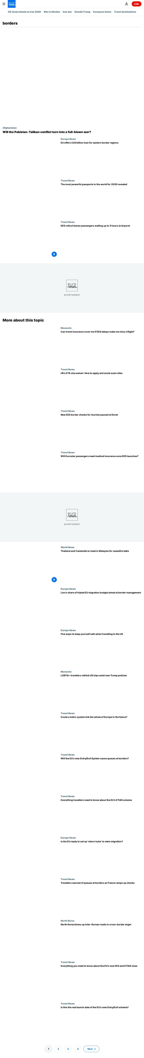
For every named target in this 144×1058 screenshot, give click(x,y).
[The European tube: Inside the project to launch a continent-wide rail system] (101, 732)
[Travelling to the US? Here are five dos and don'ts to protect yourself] (101, 650)
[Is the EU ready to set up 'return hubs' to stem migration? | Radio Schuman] (101, 857)
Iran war (67, 11)
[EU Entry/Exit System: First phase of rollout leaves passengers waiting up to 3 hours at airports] (101, 241)
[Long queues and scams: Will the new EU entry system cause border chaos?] (101, 981)
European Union (102, 11)
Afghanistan (10, 127)
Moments (66, 328)
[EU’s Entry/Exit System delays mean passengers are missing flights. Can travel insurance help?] (101, 347)
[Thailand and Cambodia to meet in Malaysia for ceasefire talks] (101, 567)
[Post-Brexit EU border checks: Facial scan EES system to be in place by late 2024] (101, 1023)
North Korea (67, 920)
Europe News (68, 139)
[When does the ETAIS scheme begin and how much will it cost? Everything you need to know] (101, 815)
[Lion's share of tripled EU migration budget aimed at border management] (101, 608)
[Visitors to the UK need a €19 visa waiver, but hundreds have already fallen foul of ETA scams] (101, 389)
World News (67, 547)
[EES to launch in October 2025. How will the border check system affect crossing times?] (101, 774)
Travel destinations (125, 11)
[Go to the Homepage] (12, 4)
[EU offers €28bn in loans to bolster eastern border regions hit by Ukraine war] (101, 158)
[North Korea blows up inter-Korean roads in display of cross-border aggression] (101, 940)
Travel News (68, 180)
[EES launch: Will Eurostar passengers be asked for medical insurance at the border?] (101, 472)
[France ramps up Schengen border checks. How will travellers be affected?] (101, 898)
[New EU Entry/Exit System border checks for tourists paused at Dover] (101, 430)
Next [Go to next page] (90, 1048)
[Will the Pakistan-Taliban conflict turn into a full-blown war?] (72, 132)
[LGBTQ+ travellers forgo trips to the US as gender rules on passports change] (101, 691)
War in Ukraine (52, 11)
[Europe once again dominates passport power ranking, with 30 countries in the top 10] (101, 200)
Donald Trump (82, 11)
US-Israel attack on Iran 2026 (24, 11)
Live (136, 3)
